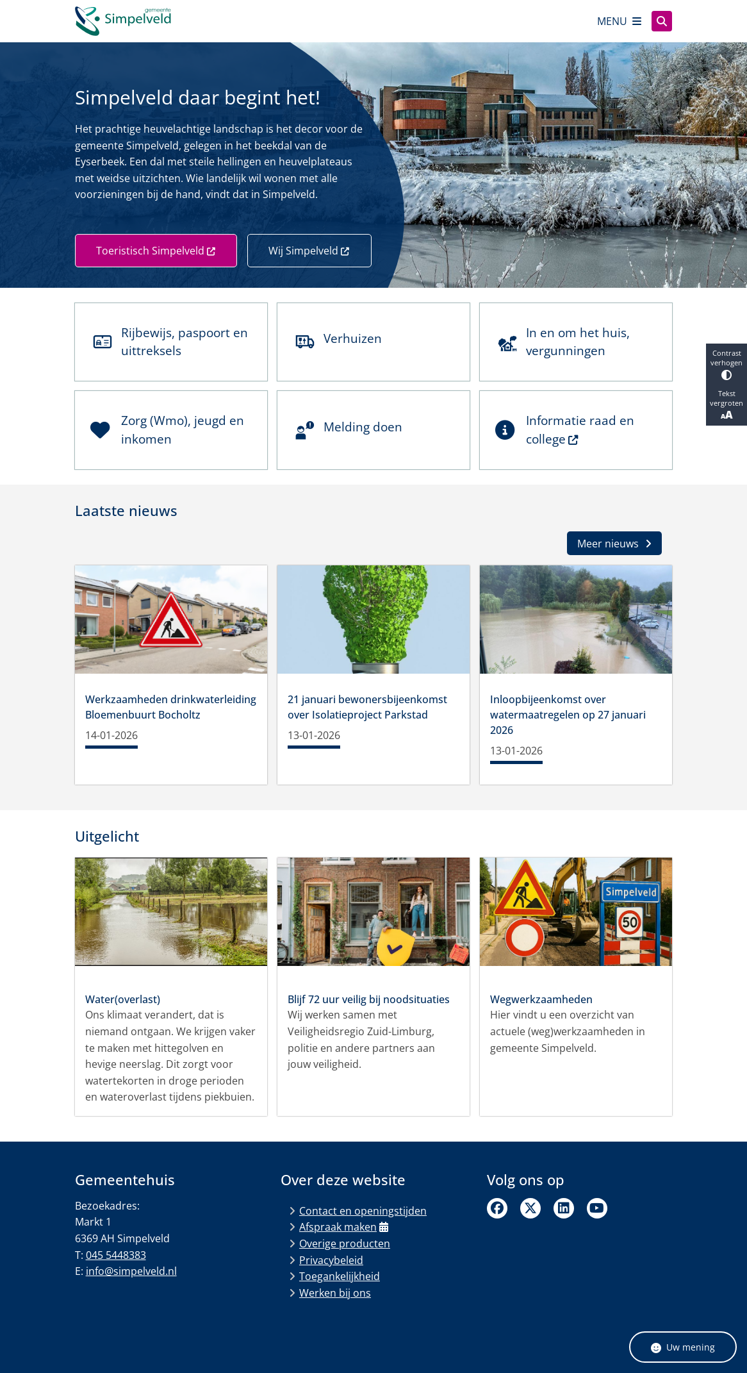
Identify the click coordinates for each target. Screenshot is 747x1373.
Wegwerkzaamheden (541, 999)
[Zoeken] (662, 20)
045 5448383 (116, 1255)
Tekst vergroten (726, 405)
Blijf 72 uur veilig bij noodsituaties (369, 999)
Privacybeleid (331, 1260)
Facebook (497, 1208)
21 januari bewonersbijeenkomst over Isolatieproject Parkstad (367, 707)
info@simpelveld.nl (131, 1271)
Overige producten (344, 1243)
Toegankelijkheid (339, 1276)
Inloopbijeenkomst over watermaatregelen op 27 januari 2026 (568, 714)
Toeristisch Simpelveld (156, 251)
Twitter (530, 1208)
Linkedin (564, 1208)
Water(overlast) (122, 999)
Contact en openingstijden (363, 1211)
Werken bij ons (335, 1293)
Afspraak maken (343, 1227)
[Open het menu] (619, 21)
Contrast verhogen (726, 364)
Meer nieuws (614, 544)
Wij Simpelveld (309, 251)
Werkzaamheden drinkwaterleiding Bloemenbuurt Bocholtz (170, 707)
